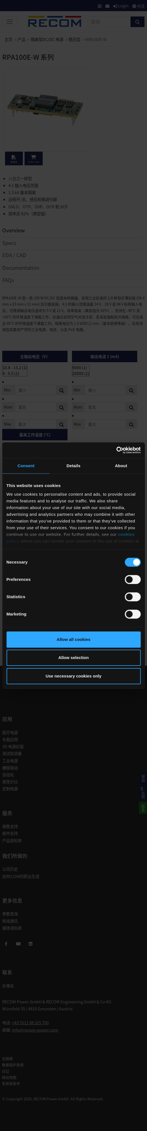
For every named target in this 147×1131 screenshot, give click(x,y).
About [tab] (121, 465)
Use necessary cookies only (73, 676)
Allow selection (73, 657)
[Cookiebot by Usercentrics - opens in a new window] (116, 450)
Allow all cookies (73, 639)
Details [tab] (74, 465)
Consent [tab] (26, 465)
